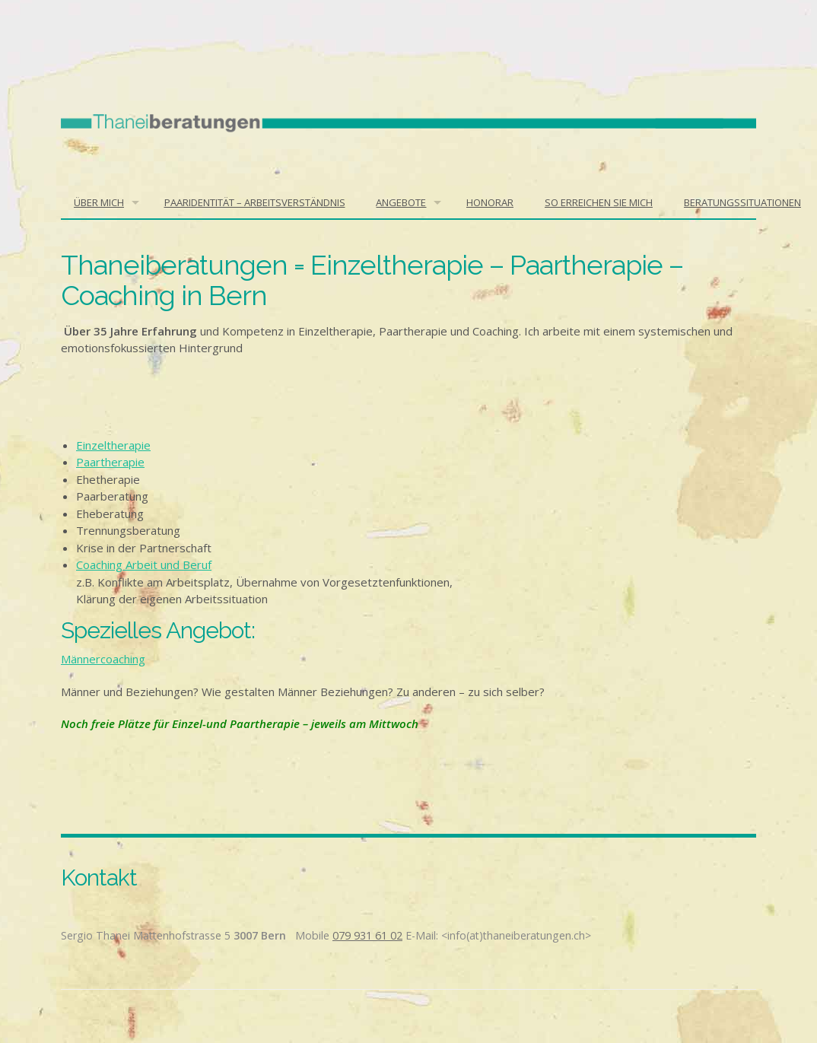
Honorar (489, 202)
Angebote (401, 202)
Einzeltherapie (113, 445)
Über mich (99, 202)
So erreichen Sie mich (599, 202)
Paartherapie (110, 461)
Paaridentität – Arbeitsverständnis (254, 202)
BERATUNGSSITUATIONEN (742, 202)
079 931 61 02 (367, 935)
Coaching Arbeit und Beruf (143, 564)
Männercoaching (103, 658)
